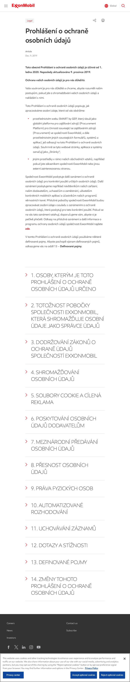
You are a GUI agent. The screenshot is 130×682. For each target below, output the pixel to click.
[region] (65, 667)
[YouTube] (39, 647)
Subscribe (71, 630)
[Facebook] (9, 647)
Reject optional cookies (112, 675)
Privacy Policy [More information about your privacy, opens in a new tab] (91, 668)
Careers (11, 623)
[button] (6, 6)
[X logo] (16, 647)
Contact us (72, 623)
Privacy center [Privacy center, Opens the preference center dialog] (13, 675)
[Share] (94, 20)
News (10, 630)
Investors (11, 637)
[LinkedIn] (24, 647)
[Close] (124, 658)
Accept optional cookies (83, 675)
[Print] (103, 20)
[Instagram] (31, 647)
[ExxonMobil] (25, 6)
